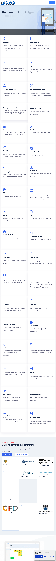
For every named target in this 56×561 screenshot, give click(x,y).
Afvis (45, 556)
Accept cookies (39, 556)
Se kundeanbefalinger (22, 531)
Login (52, 2)
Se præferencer (51, 556)
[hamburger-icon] (32, 2)
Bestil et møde (7, 531)
